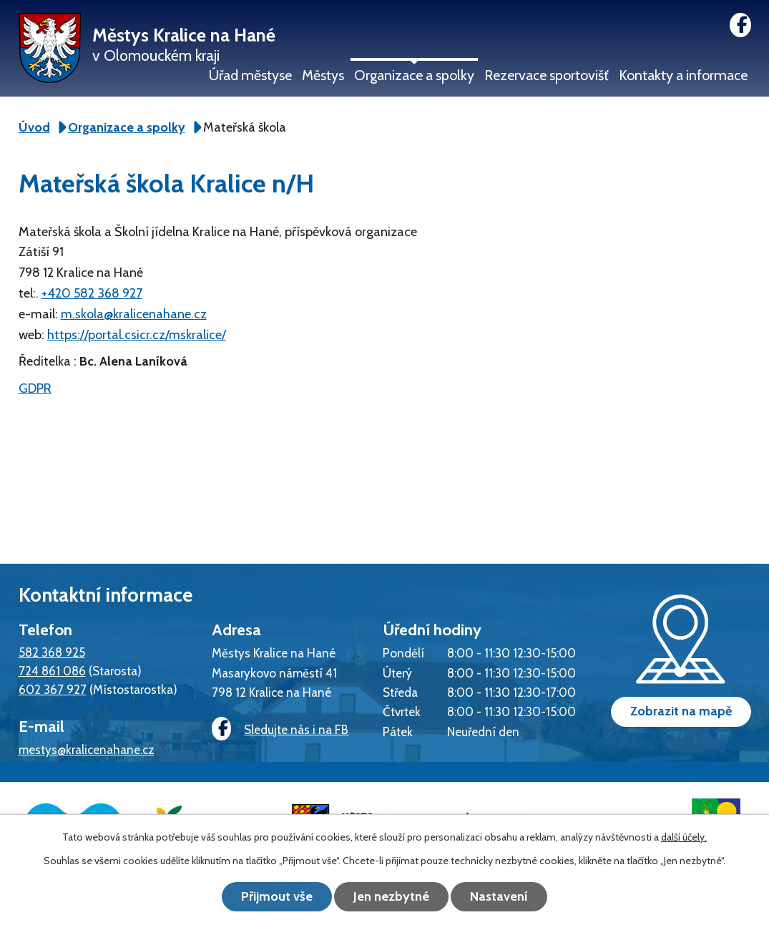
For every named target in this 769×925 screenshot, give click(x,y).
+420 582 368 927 (91, 293)
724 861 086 (52, 670)
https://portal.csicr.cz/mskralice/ (136, 335)
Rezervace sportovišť (546, 75)
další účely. (684, 837)
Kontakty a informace (683, 75)
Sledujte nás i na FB (280, 729)
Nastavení (499, 896)
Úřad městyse (250, 75)
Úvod (34, 127)
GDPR (35, 388)
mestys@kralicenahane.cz (87, 749)
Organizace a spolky (414, 75)
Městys (323, 75)
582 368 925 (52, 652)
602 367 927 (53, 689)
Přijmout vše (277, 896)
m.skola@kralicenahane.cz (134, 314)
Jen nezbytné (391, 896)
